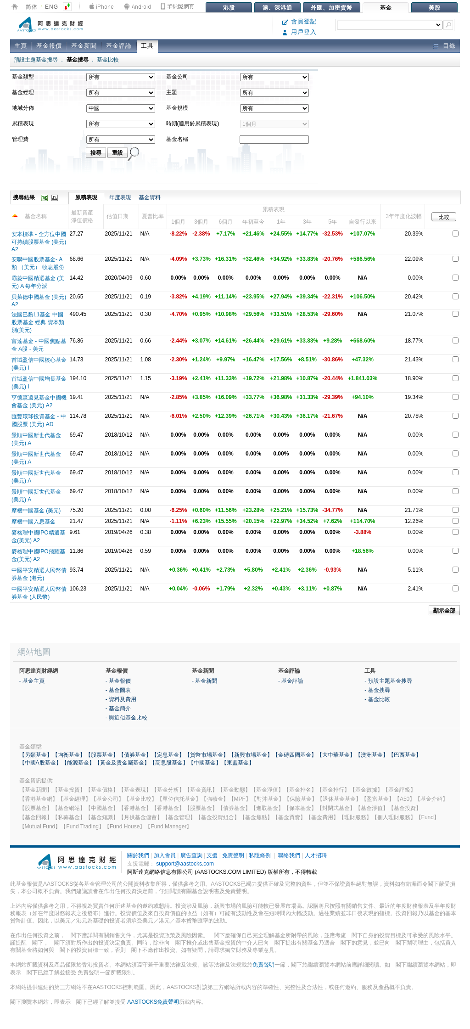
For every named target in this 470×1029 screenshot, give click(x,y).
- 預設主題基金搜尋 (388, 681)
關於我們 (138, 855)
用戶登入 (299, 31)
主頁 (20, 45)
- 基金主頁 (32, 681)
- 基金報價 (118, 681)
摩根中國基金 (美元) (36, 510)
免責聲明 (233, 855)
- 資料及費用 (121, 699)
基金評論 (119, 45)
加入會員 (165, 855)
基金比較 (108, 59)
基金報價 (49, 45)
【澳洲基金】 (371, 755)
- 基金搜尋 (377, 690)
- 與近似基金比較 (126, 717)
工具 (147, 45)
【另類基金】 (35, 755)
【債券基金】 (134, 755)
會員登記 (299, 21)
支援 (212, 855)
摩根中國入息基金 (33, 521)
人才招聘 (316, 855)
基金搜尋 (78, 59)
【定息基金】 (168, 755)
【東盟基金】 (237, 762)
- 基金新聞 (204, 681)
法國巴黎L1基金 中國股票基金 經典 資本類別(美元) (37, 322)
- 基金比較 (377, 699)
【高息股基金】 (169, 762)
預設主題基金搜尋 (36, 59)
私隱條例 (260, 855)
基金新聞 (84, 45)
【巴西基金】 (404, 755)
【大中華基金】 (336, 755)
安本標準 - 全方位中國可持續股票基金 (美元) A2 (38, 242)
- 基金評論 (290, 681)
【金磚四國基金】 (295, 755)
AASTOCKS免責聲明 (153, 1002)
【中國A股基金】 (40, 762)
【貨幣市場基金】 (207, 755)
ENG (51, 7)
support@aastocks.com (185, 863)
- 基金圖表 (118, 690)
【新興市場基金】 (251, 755)
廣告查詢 (191, 855)
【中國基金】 (204, 762)
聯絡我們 (289, 855)
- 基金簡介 (118, 708)
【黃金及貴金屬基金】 (122, 762)
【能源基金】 (78, 762)
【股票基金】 (101, 755)
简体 (32, 7)
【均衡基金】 (68, 755)
